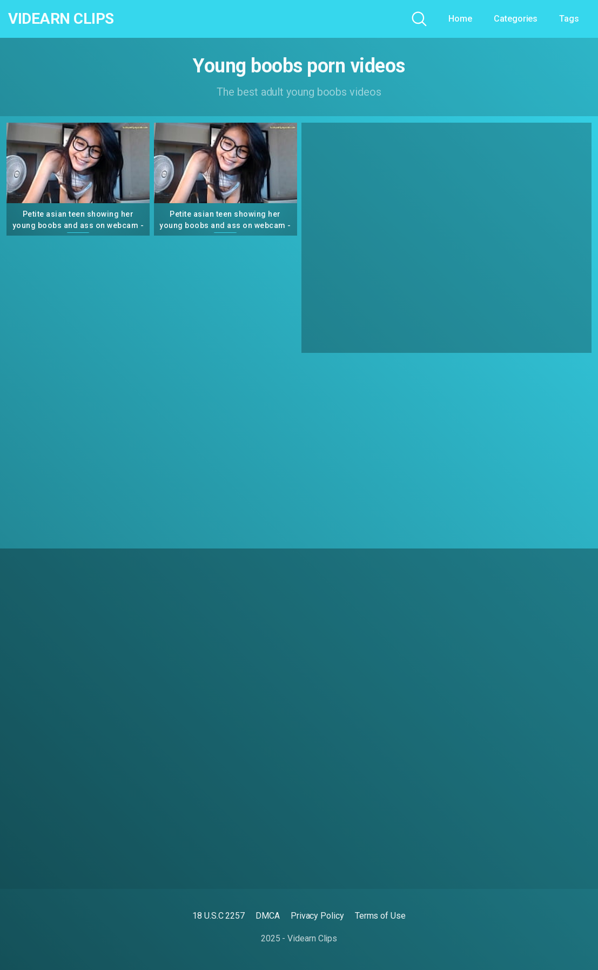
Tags (569, 19)
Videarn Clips (61, 19)
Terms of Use (380, 916)
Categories (515, 19)
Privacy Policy (317, 916)
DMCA (268, 916)
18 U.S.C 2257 (218, 916)
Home (460, 19)
